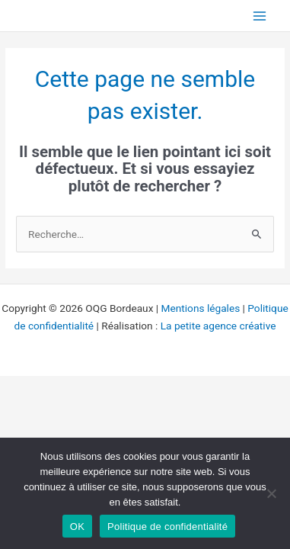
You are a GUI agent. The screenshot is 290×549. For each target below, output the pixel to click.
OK (77, 526)
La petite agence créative (218, 325)
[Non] (271, 493)
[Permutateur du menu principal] (260, 15)
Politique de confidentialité (167, 526)
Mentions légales (201, 308)
